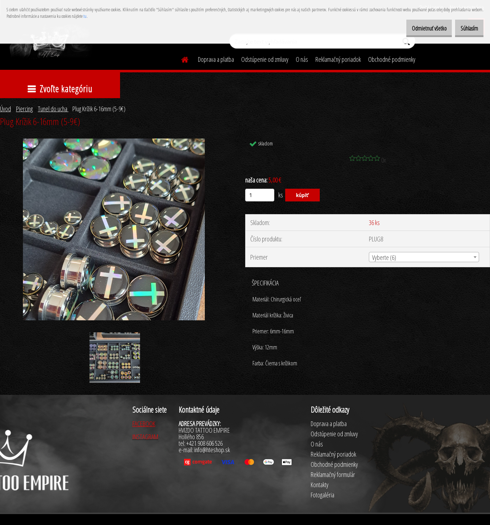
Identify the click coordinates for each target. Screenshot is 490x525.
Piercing (24, 108)
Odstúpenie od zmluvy (264, 59)
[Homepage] (180, 58)
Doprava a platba (216, 59)
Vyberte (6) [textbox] (384, 257)
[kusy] (259, 195)
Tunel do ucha (53, 108)
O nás (302, 59)
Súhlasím (465, 28)
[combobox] (424, 257)
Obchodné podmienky (391, 59)
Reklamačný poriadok (338, 59)
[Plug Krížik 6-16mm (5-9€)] (114, 141)
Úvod (5, 108)
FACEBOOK (143, 423)
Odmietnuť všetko (418, 28)
